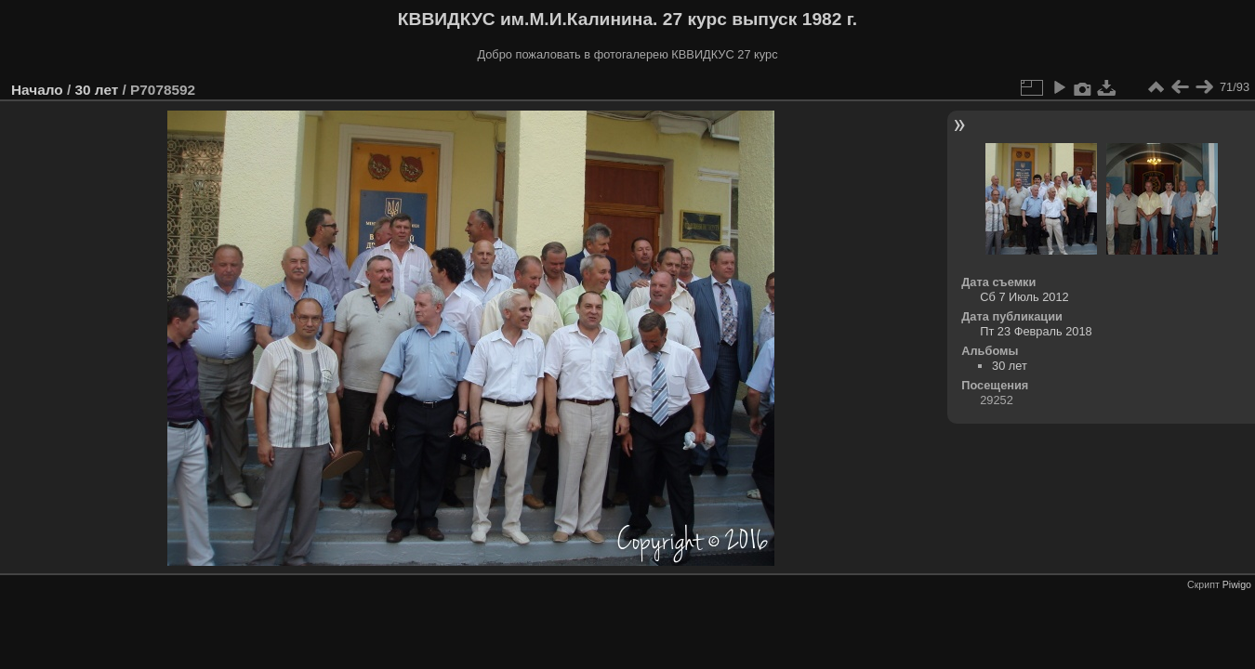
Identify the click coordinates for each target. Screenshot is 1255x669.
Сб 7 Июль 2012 (1024, 297)
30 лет (96, 90)
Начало (37, 90)
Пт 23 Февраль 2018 (1035, 331)
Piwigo (1236, 584)
